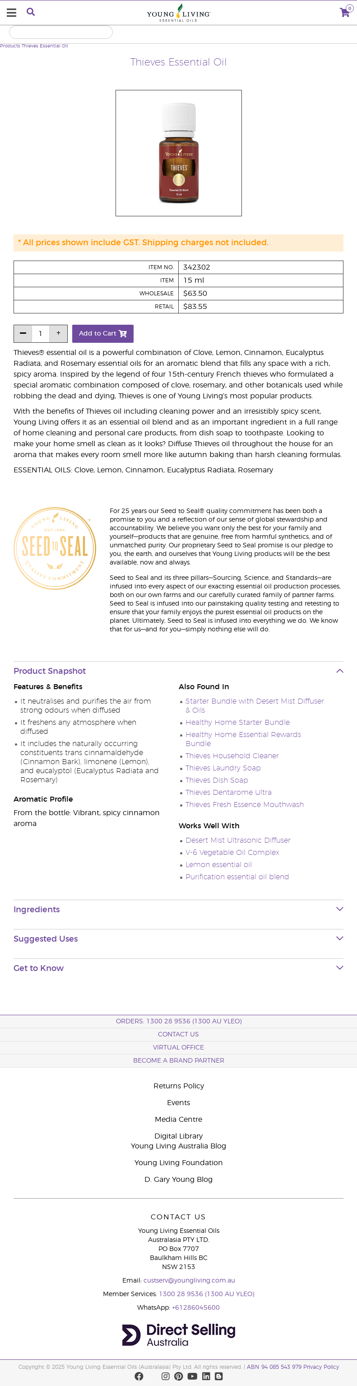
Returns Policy (178, 1086)
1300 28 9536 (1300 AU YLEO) (206, 1294)
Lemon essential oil (218, 864)
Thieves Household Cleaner (232, 756)
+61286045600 (196, 1308)
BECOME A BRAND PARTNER (178, 1061)
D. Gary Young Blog (178, 1179)
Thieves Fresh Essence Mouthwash (244, 804)
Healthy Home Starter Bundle (237, 722)
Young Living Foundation (178, 1163)
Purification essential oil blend (237, 877)
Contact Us (178, 1034)
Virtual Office (178, 1048)
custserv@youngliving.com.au (189, 1281)
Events (178, 1102)
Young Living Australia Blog (178, 1146)
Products (10, 46)
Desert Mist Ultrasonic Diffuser (238, 840)
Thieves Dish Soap (216, 780)
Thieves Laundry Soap (223, 768)
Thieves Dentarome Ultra (228, 792)
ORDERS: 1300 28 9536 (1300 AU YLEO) (178, 1021)
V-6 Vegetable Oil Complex (232, 852)
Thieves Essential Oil (45, 46)
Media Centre (178, 1119)
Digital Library (178, 1136)
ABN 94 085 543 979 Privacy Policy (293, 1367)
